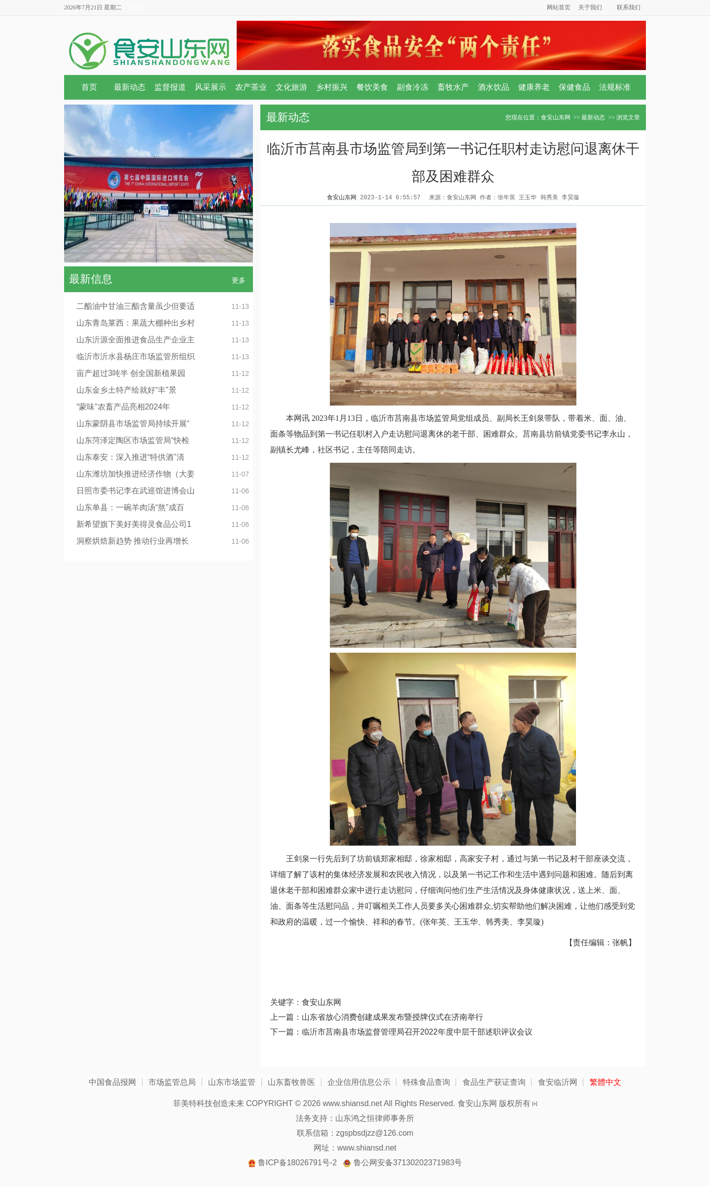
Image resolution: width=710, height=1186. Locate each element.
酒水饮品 (493, 87)
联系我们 (628, 7)
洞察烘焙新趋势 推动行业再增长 (132, 541)
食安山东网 (555, 117)
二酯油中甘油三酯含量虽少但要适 (135, 306)
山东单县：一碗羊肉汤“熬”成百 (130, 507)
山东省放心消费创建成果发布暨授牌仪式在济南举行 (392, 1017)
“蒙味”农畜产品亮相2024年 (123, 407)
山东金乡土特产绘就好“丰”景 (126, 390)
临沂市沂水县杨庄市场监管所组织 (135, 356)
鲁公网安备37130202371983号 (408, 1162)
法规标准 (615, 87)
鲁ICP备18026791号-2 (297, 1162)
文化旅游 (291, 87)
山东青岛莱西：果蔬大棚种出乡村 (135, 323)
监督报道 (170, 87)
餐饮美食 (372, 87)
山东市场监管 (231, 1082)
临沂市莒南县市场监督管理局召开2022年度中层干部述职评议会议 (417, 1032)
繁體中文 (605, 1082)
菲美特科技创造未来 (208, 1103)
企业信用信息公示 (358, 1082)
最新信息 (90, 279)
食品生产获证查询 (494, 1082)
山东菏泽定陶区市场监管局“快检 (132, 440)
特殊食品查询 (426, 1082)
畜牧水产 (453, 87)
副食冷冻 (412, 87)
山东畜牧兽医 (291, 1082)
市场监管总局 (172, 1082)
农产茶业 (251, 87)
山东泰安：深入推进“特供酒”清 (130, 457)
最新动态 (129, 87)
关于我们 (590, 7)
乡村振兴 (332, 87)
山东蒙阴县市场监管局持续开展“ (132, 423)
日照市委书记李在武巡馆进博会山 (135, 490)
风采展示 (210, 87)
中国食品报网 (112, 1082)
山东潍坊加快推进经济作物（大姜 (135, 474)
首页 (89, 87)
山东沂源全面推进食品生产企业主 (135, 339)
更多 (239, 280)
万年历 (136, 7)
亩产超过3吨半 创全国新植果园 (130, 373)
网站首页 (558, 7)
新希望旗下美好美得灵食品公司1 (133, 524)
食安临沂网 (557, 1082)
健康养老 (534, 87)
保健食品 (574, 87)
